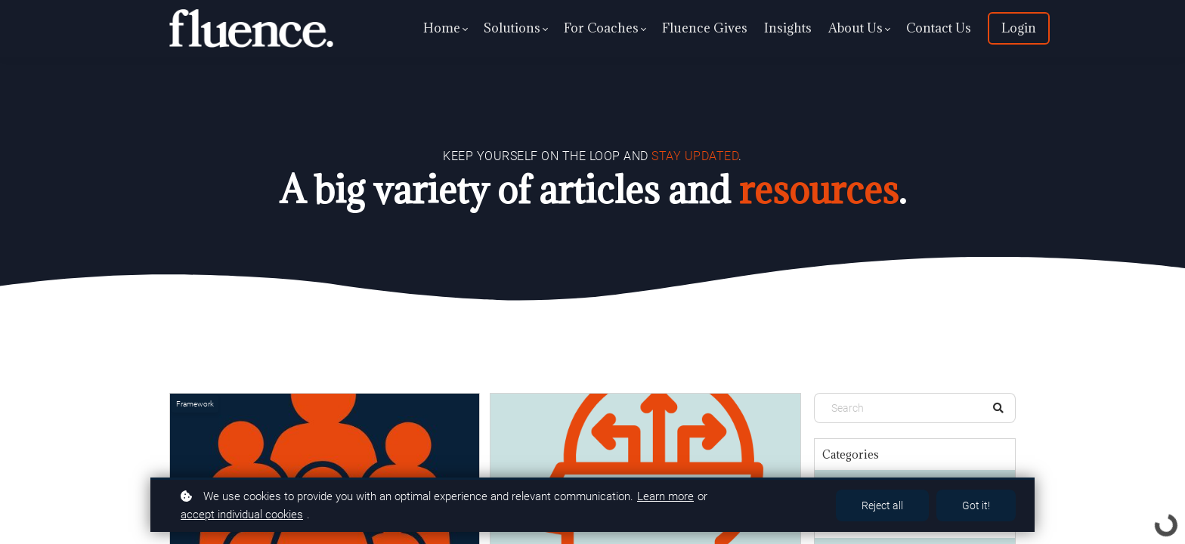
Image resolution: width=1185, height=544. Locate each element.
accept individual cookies (242, 514)
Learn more (665, 496)
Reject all (882, 505)
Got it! (976, 505)
